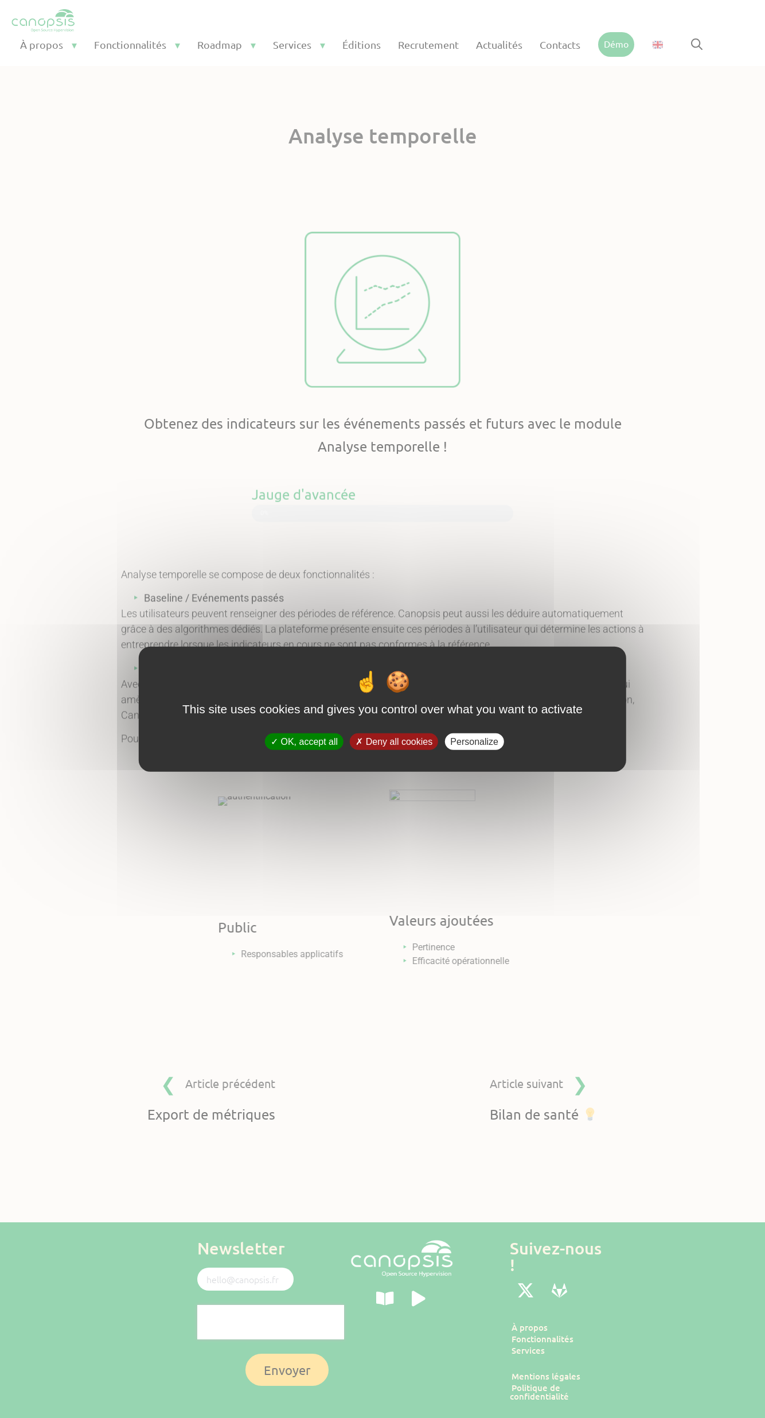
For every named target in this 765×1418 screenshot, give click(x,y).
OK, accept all (304, 742)
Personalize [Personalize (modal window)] (474, 742)
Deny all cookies (394, 742)
